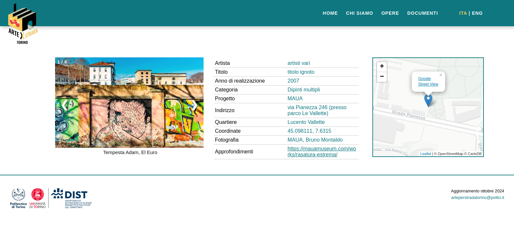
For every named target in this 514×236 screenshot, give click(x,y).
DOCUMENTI (422, 13)
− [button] (382, 77)
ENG (477, 13)
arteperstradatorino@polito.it (477, 197)
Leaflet (425, 154)
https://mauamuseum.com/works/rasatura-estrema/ (321, 151)
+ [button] (382, 67)
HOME (330, 13)
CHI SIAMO (359, 13)
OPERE (390, 13)
